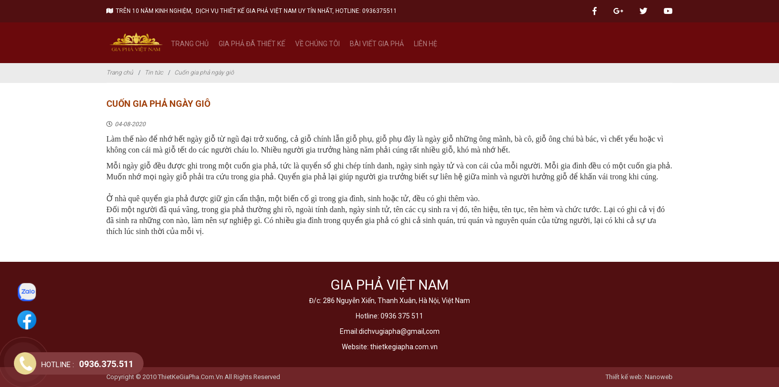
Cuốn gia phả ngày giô (204, 72)
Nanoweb (659, 377)
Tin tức (154, 72)
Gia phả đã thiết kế (252, 44)
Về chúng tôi (317, 44)
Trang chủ (190, 44)
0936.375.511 (87, 364)
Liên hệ (425, 44)
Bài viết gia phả (377, 44)
